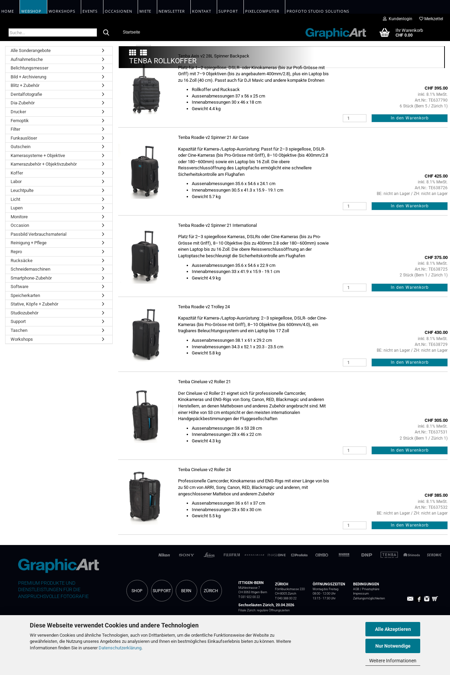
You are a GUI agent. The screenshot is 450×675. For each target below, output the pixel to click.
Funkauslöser (24, 138)
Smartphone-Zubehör (31, 278)
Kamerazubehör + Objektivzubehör (44, 164)
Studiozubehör (24, 312)
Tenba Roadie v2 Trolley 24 (204, 306)
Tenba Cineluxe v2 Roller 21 (204, 381)
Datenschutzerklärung (120, 647)
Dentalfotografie (26, 94)
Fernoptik (20, 120)
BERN (186, 590)
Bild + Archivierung (28, 76)
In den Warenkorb (410, 118)
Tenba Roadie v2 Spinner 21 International (217, 225)
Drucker (18, 111)
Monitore (19, 216)
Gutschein (20, 146)
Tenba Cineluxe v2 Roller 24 (204, 469)
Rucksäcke (22, 260)
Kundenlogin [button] (397, 18)
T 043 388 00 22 (286, 598)
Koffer (17, 173)
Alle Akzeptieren (393, 629)
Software (19, 286)
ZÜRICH (211, 590)
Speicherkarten (25, 295)
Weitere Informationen (392, 660)
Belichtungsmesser (29, 67)
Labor (16, 181)
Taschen (19, 330)
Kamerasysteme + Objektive (38, 155)
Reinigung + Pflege (29, 242)
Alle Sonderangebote (31, 50)
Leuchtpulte (22, 190)
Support (18, 321)
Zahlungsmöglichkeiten (369, 598)
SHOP (137, 590)
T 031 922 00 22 (249, 597)
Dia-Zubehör (23, 102)
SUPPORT (162, 590)
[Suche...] (106, 33)
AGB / (357, 589)
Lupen (17, 207)
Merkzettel (431, 18)
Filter (15, 129)
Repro (16, 251)
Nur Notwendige (393, 646)
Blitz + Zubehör (25, 85)
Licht (15, 199)
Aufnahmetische (27, 59)
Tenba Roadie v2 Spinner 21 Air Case (213, 137)
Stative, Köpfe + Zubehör (34, 304)
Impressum (361, 593)
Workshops (22, 339)
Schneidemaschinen (30, 269)
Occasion (20, 225)
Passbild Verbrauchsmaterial (38, 234)
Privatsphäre (370, 589)
